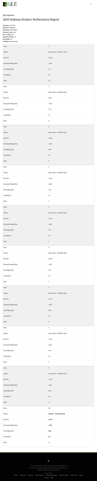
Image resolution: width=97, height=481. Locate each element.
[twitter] (48, 461)
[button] (52, 477)
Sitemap (39, 470)
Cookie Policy (56, 470)
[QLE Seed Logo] (10, 2)
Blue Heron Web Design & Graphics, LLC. (56, 468)
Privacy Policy (47, 470)
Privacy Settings (48, 473)
